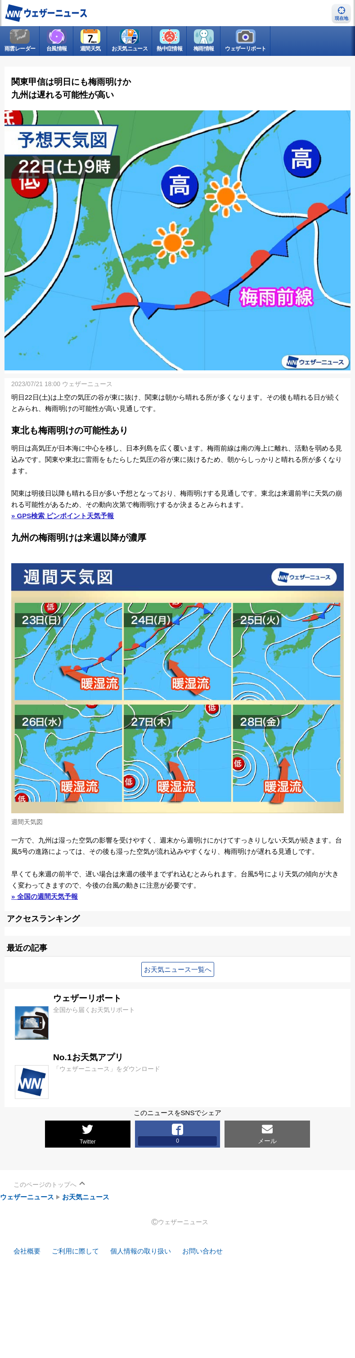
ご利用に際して (75, 1251)
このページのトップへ (44, 1184)
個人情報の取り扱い (140, 1251)
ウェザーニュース (27, 1197)
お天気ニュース (85, 1197)
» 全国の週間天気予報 (44, 896)
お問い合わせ (202, 1251)
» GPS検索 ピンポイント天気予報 (62, 516)
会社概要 (26, 1251)
